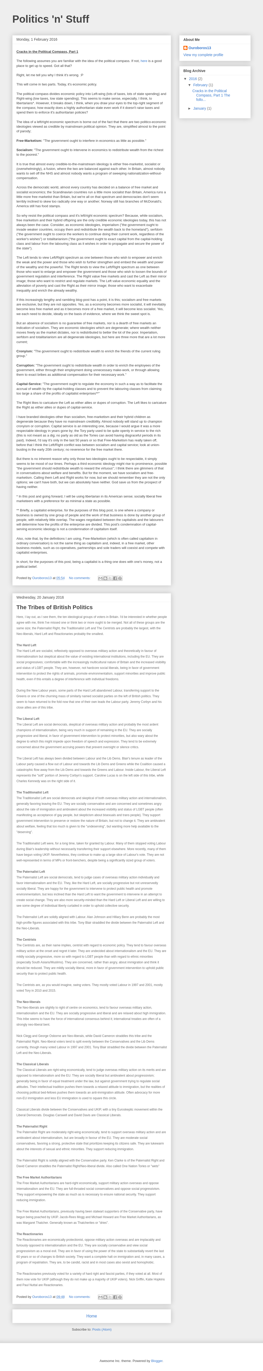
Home (91, 1316)
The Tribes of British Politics (54, 607)
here (143, 61)
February (201, 85)
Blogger (156, 1361)
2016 (193, 79)
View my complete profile (203, 55)
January (200, 108)
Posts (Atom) (101, 1329)
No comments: (80, 578)
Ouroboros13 (200, 48)
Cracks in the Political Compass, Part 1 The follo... (211, 95)
